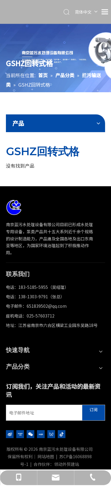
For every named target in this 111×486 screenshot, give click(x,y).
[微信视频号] (51, 434)
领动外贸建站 (66, 464)
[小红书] (41, 434)
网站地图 (46, 456)
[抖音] (61, 434)
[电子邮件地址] (42, 412)
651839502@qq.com (47, 306)
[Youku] (20, 434)
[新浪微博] (10, 434)
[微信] (30, 434)
